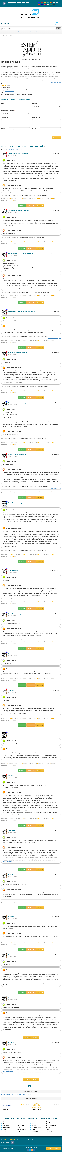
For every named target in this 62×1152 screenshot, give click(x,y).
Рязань (48, 1127)
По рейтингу (19, 149)
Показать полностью (9, 861)
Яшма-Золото (16, 1107)
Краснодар (6, 1125)
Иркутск (5, 1123)
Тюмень (5, 1131)
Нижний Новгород (51, 1125)
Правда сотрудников (9, 1139)
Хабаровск (35, 1131)
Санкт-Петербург (22, 1129)
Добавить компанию (53, 1148)
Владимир (20, 1122)
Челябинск (49, 1131)
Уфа (18, 1131)
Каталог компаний (23, 32)
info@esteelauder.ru (9, 91)
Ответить (40, 205)
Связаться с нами (8, 1148)
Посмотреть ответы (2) (31, 1037)
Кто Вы (34, 103)
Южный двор (46, 1107)
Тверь (33, 1129)
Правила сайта (40, 32)
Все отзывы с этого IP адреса (54, 239)
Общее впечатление (7, 110)
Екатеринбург (50, 1122)
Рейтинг (32, 32)
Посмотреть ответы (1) (31, 1079)
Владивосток (6, 1122)
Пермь (19, 1127)
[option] (16, 1107)
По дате (11, 149)
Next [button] (60, 1107)
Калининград (35, 1123)
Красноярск (20, 1125)
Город (3, 128)
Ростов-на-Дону (10, 1094)
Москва (3, 1094)
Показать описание (55, 82)
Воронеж (34, 1122)
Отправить (56, 138)
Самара (25, 1094)
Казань (19, 1123)
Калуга (48, 1123)
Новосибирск (18, 1094)
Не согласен (31, 205)
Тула (47, 1129)
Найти (58, 28)
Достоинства (5, 117)
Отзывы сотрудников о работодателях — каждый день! (18, 2)
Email (34, 128)
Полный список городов (31, 1134)
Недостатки (36, 117)
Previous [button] (2, 1107)
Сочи (29, 1094)
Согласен (22, 205)
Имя (2, 103)
